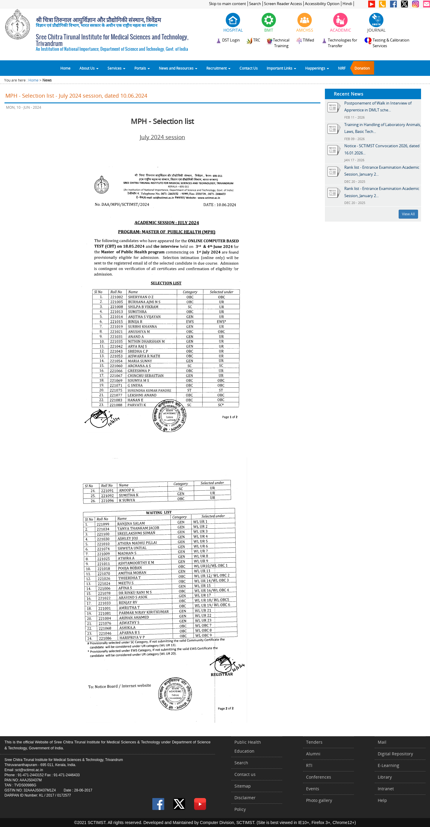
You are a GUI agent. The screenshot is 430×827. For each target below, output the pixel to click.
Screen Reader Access (283, 3)
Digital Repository (395, 754)
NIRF (341, 68)
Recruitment (218, 68)
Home (65, 68)
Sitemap (242, 786)
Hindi (347, 3)
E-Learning (388, 765)
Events (312, 788)
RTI (309, 765)
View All (408, 214)
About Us (89, 68)
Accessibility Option (322, 3)
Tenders (314, 742)
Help (382, 800)
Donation (362, 68)
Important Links (281, 68)
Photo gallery (319, 800)
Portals (142, 68)
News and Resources (178, 68)
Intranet (386, 788)
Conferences (318, 777)
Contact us (245, 774)
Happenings (317, 68)
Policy (240, 809)
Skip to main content (227, 3)
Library (385, 777)
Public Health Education (247, 746)
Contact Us (248, 68)
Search (255, 3)
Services (116, 68)
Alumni (313, 754)
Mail (382, 742)
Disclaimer (245, 797)
